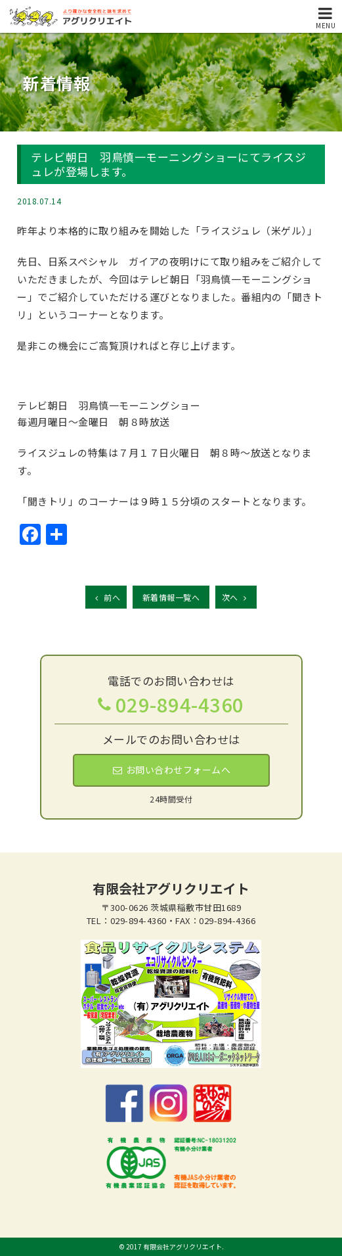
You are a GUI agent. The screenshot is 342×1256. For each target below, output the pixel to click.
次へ (236, 597)
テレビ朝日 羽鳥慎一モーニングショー (108, 405)
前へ (106, 597)
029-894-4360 (180, 704)
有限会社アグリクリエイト (171, 888)
